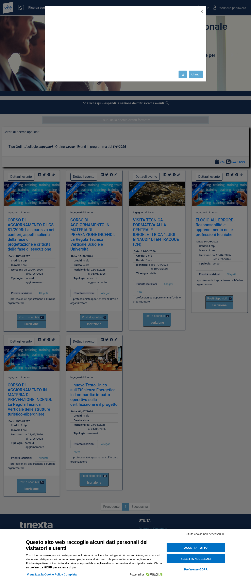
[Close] (201, 11)
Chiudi (195, 74)
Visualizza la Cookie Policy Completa (52, 574)
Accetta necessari (196, 559)
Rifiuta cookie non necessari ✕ (204, 534)
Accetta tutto (196, 547)
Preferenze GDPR (195, 569)
